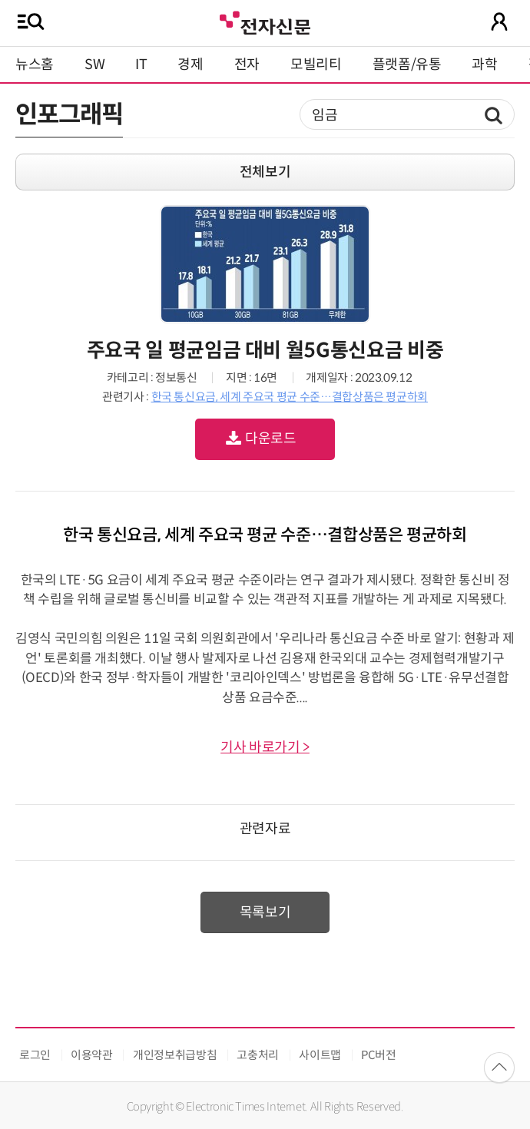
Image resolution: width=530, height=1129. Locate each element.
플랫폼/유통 (407, 64)
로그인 (35, 1055)
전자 (247, 64)
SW (94, 64)
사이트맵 (320, 1055)
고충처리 (258, 1055)
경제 (190, 64)
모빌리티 (316, 64)
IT (141, 64)
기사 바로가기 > (265, 747)
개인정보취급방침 (175, 1055)
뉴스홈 (34, 64)
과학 (484, 64)
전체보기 (265, 172)
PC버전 (378, 1055)
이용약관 (92, 1055)
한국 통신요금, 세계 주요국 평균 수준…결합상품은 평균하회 (289, 396)
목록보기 (265, 912)
